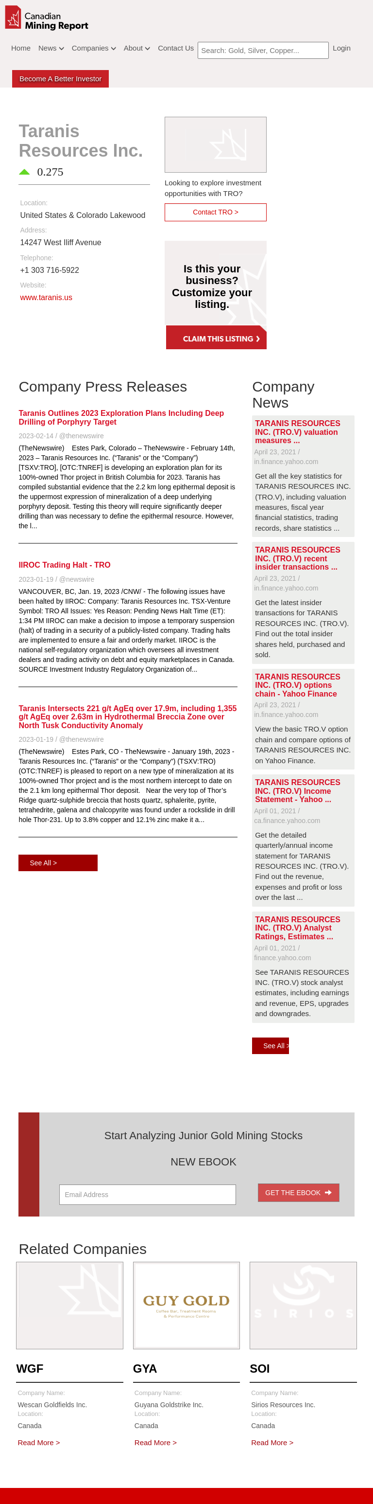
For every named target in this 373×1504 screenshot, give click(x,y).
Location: (34, 203)
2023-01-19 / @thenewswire (60, 739)
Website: (33, 285)
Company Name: (41, 1393)
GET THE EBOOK (298, 1193)
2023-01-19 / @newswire (56, 579)
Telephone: (36, 258)
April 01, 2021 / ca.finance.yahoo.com (287, 815)
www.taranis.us (46, 297)
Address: (33, 230)
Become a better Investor (60, 78)
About (137, 48)
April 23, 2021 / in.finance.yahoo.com (286, 457)
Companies (94, 48)
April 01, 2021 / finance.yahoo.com (282, 953)
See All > (43, 863)
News (51, 48)
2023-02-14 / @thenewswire (60, 436)
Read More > (38, 1442)
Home (21, 48)
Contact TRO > (215, 212)
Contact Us (176, 48)
